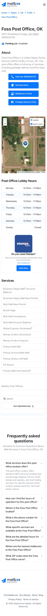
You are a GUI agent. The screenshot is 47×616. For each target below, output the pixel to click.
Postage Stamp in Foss (23, 102)
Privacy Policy (15, 599)
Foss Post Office (9, 17)
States (14, 12)
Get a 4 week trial (23, 263)
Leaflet (20, 172)
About (35, 595)
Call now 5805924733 (23, 76)
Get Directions (19, 85)
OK (22, 12)
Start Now (23, 268)
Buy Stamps (25, 595)
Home (4, 12)
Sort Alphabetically (23, 406)
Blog (41, 595)
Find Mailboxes (11, 595)
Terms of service (30, 599)
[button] (25, 144)
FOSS (29, 12)
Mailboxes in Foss (21, 93)
